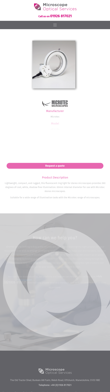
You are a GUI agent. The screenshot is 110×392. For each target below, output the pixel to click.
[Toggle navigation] (55, 25)
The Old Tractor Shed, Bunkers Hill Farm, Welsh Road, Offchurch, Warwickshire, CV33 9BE (55, 387)
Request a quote (55, 167)
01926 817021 (61, 16)
